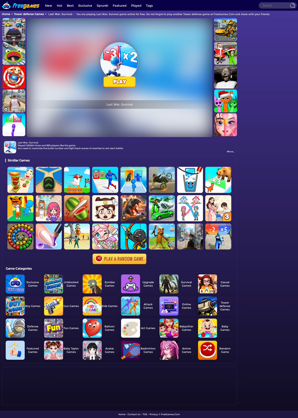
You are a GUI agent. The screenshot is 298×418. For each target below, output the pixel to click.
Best (70, 5)
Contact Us (134, 414)
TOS (145, 414)
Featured (120, 5)
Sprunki (102, 5)
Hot (59, 5)
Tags (149, 5)
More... (231, 151)
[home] (21, 1)
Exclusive (85, 5)
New (48, 5)
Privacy (154, 414)
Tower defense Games (29, 14)
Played (136, 5)
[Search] (278, 5)
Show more (18, 402)
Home (6, 14)
